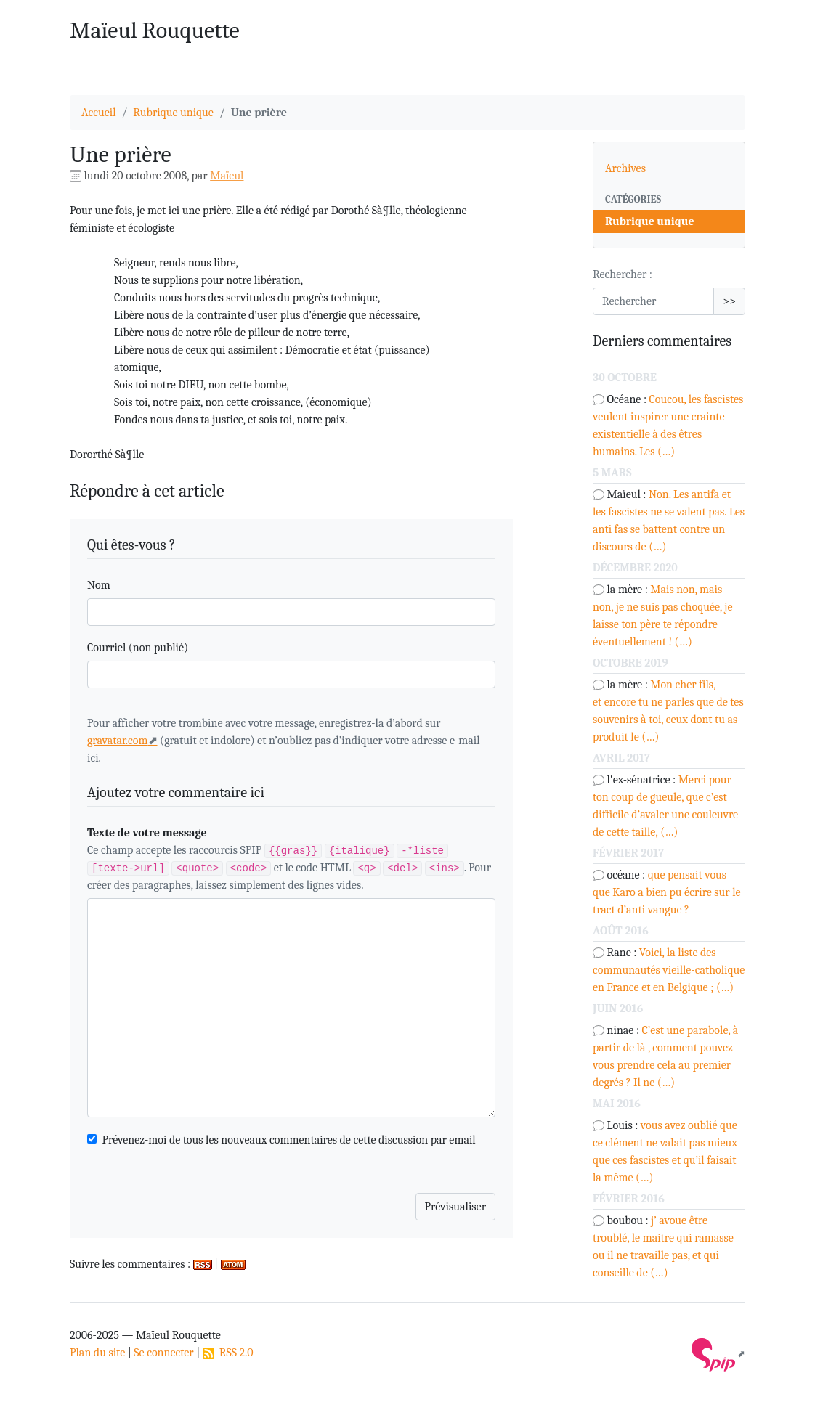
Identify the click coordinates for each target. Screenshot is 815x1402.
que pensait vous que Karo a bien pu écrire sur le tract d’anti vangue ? (667, 892)
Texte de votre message (147, 832)
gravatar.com (117, 740)
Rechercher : (622, 274)
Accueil (98, 112)
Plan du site (97, 1352)
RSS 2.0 (228, 1352)
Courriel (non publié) (137, 647)
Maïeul (226, 175)
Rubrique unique (173, 112)
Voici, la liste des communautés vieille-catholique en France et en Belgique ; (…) (669, 970)
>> (729, 301)
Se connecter (163, 1352)
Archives (625, 168)
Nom (98, 585)
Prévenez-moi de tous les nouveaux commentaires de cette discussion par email (289, 1139)
